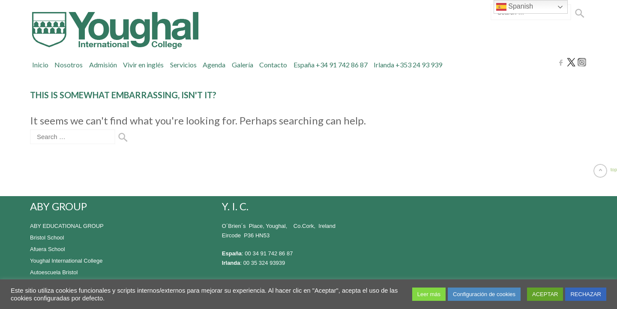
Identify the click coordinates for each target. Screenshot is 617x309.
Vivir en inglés (143, 65)
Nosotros (68, 65)
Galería (242, 65)
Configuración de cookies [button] (484, 294)
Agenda (214, 65)
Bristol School (47, 237)
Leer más (428, 294)
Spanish (514, 7)
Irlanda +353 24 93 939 (408, 65)
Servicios (183, 65)
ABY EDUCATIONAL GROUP (67, 226)
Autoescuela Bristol (54, 272)
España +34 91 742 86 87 (331, 65)
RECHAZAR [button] (585, 294)
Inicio (40, 65)
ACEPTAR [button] (545, 294)
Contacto (273, 65)
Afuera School (47, 249)
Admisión (103, 65)
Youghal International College (66, 261)
